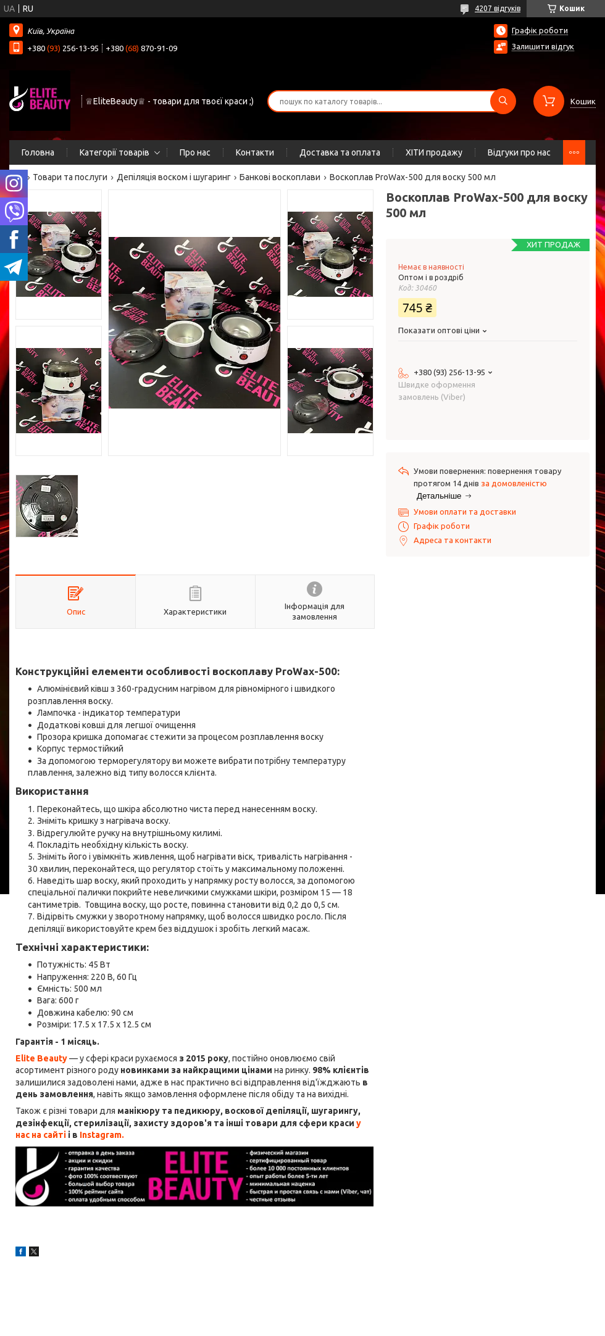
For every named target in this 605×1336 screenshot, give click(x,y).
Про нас (195, 152)
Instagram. (102, 1135)
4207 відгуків (497, 8)
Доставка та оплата (339, 152)
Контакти (255, 152)
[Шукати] (503, 101)
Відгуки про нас (519, 152)
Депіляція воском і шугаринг (174, 177)
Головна (38, 152)
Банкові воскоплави (280, 177)
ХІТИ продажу (434, 152)
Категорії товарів (114, 152)
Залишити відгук (543, 46)
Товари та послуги (70, 177)
